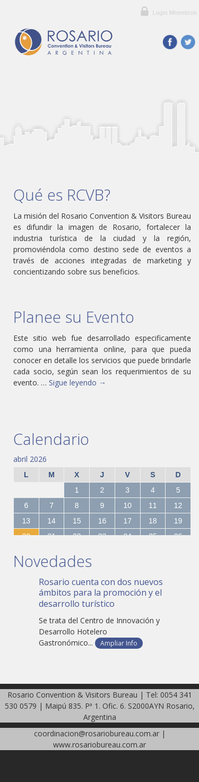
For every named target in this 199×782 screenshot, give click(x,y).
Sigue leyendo (77, 382)
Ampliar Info (118, 643)
